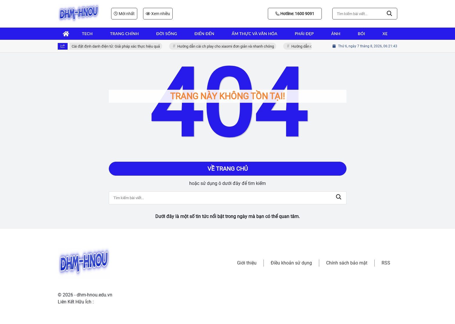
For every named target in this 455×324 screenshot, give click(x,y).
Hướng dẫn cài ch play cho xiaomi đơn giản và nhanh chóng (227, 46)
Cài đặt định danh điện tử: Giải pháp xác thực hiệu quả (117, 46)
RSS (386, 263)
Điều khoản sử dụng (291, 263)
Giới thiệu (247, 263)
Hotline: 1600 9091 (294, 13)
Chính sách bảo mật (346, 263)
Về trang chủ (227, 168)
